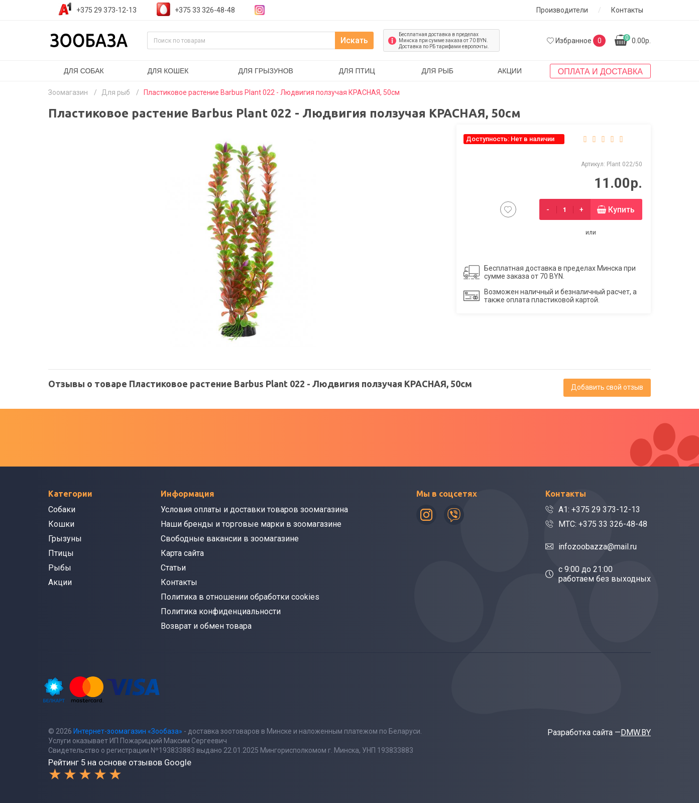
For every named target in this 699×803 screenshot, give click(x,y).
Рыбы (59, 567)
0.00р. (637, 39)
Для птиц (357, 71)
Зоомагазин (68, 92)
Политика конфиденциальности (221, 611)
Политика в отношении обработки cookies (240, 597)
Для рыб (437, 71)
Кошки (61, 524)
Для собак (84, 71)
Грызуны (65, 538)
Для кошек (168, 71)
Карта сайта (182, 553)
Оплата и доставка (600, 71)
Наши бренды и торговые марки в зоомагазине (251, 524)
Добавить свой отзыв (607, 387)
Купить (621, 209)
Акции (510, 71)
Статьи (173, 567)
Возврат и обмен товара (206, 626)
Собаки (61, 509)
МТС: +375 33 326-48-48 (602, 524)
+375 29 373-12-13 (106, 10)
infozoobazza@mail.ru (597, 546)
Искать (354, 40)
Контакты (627, 10)
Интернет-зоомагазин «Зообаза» (127, 731)
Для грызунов (265, 71)
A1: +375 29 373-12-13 (599, 509)
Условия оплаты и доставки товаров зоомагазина (254, 509)
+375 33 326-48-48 (205, 10)
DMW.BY (636, 732)
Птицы (61, 553)
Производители (562, 10)
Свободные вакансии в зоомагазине (230, 538)
